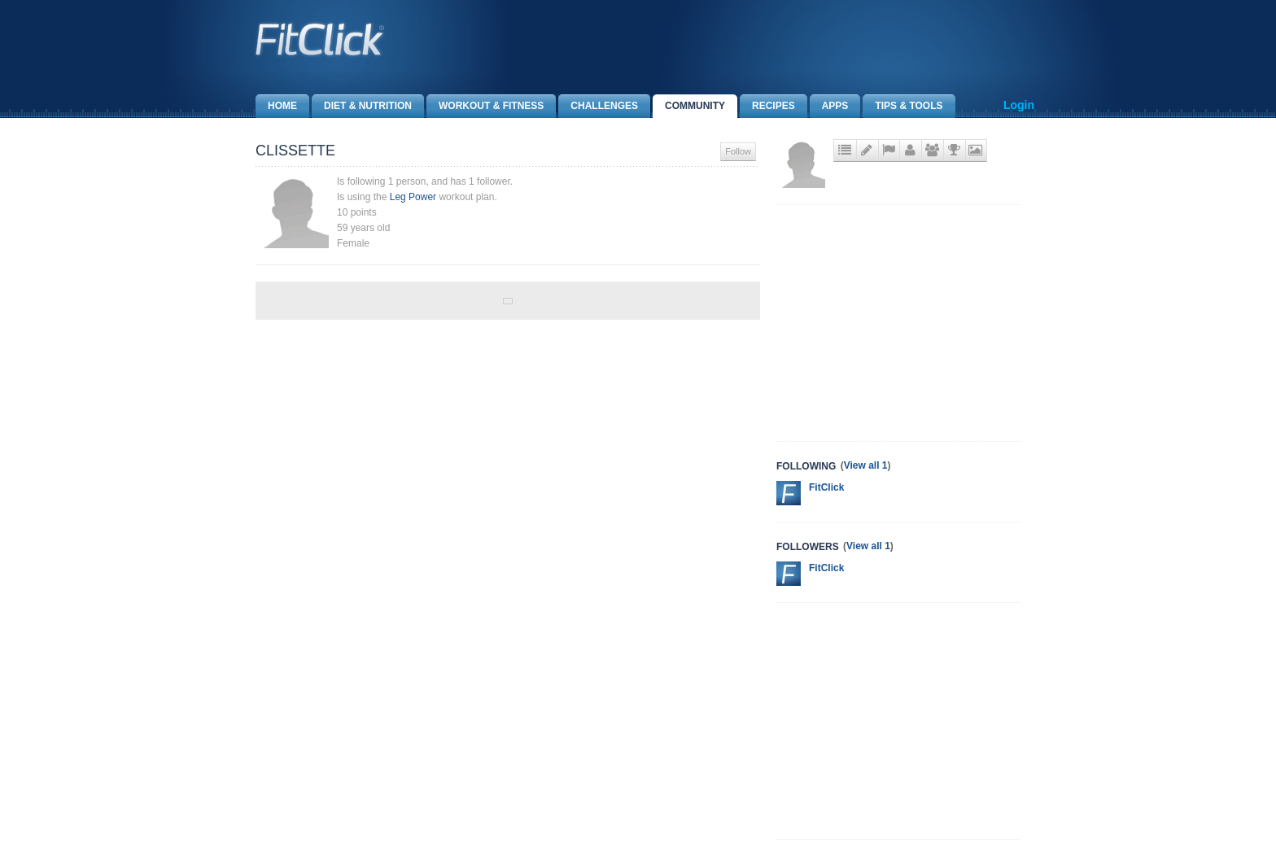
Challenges (598, 106)
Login (1018, 104)
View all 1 (866, 465)
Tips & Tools (902, 106)
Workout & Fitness (485, 106)
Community (689, 106)
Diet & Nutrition (362, 106)
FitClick (826, 487)
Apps (829, 106)
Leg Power (413, 197)
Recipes (767, 106)
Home (276, 106)
